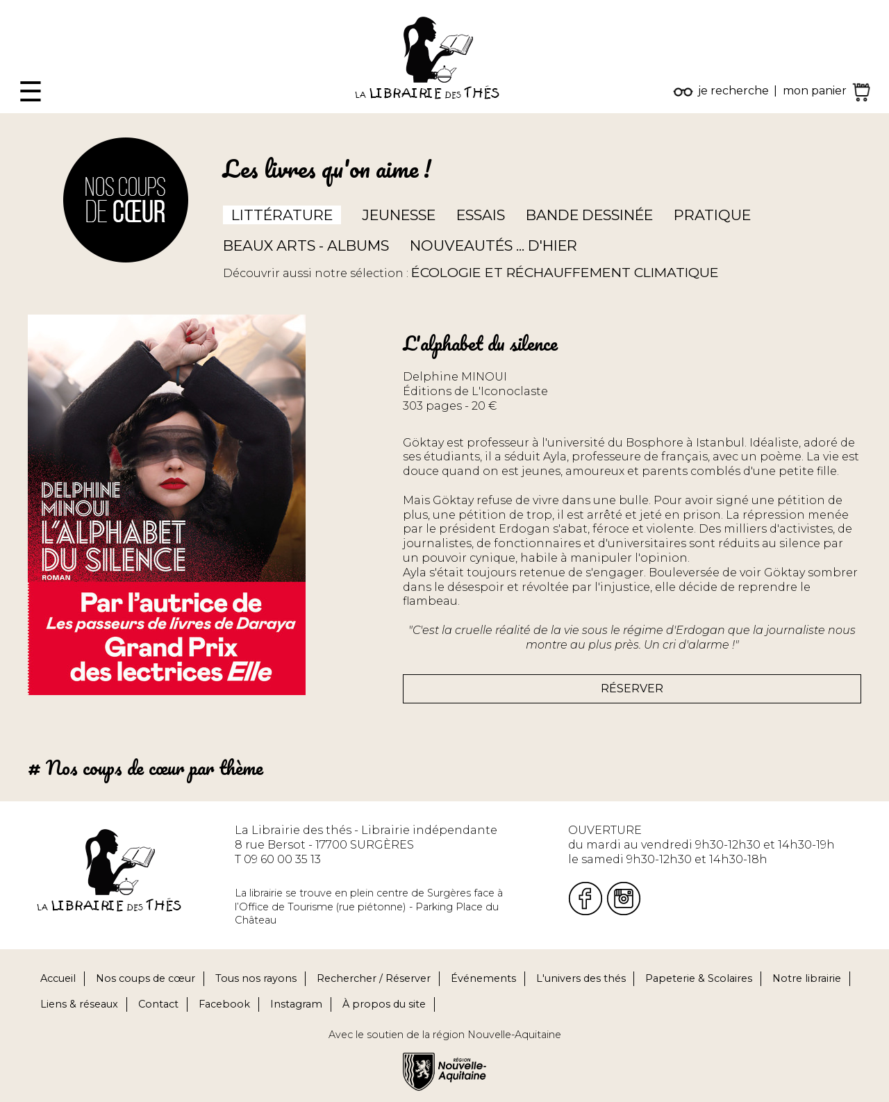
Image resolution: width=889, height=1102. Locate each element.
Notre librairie (806, 978)
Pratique (712, 215)
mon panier (815, 90)
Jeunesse (398, 215)
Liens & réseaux (79, 1004)
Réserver (632, 688)
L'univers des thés (581, 978)
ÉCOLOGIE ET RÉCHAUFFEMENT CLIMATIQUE (565, 272)
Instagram (296, 1004)
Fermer (21, 6)
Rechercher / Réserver (374, 978)
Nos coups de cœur (145, 978)
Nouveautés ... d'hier (493, 245)
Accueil (58, 978)
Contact (158, 1004)
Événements (483, 978)
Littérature (282, 215)
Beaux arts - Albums (306, 245)
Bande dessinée (589, 215)
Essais (480, 215)
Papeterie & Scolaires (698, 978)
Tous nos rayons (256, 978)
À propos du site (384, 1004)
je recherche (733, 90)
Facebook (224, 1004)
